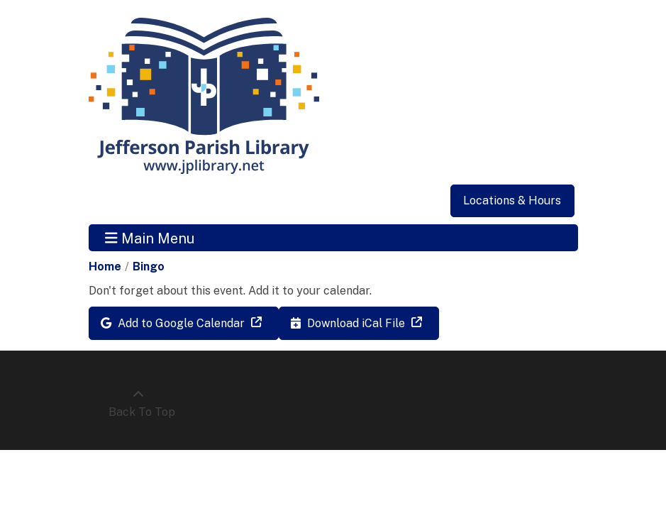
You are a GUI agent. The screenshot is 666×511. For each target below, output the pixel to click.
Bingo (149, 266)
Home (105, 266)
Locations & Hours (512, 200)
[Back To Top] (139, 404)
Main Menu (149, 238)
